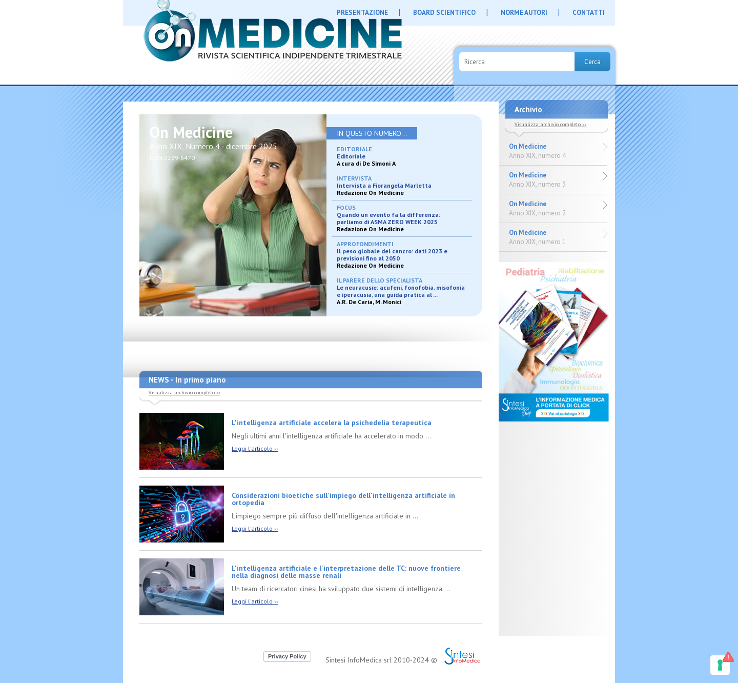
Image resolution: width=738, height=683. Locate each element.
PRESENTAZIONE (362, 12)
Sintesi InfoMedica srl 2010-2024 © (381, 660)
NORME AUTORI (524, 12)
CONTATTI (588, 12)
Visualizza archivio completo (184, 392)
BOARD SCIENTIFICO (444, 12)
